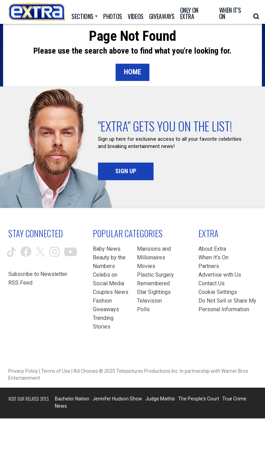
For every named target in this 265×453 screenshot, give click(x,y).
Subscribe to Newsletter (37, 274)
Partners (208, 266)
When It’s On (213, 257)
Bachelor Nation (72, 398)
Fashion (102, 300)
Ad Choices (85, 371)
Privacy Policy (23, 371)
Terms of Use (55, 371)
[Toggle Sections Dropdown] (84, 16)
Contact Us (211, 283)
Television (149, 300)
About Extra (212, 249)
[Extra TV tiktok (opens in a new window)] (11, 252)
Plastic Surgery (155, 274)
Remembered (153, 283)
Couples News (110, 292)
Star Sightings (154, 292)
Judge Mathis (160, 398)
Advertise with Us (219, 274)
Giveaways (106, 309)
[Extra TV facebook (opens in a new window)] (26, 252)
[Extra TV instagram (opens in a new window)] (54, 251)
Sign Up (125, 171)
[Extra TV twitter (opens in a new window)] (40, 252)
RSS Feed (20, 282)
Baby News (106, 249)
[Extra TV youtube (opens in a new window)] (70, 252)
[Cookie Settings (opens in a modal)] (217, 292)
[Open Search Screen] (256, 16)
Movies (146, 266)
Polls (143, 309)
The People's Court (198, 398)
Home (132, 72)
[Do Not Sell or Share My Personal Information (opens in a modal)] (227, 305)
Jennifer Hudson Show (117, 398)
